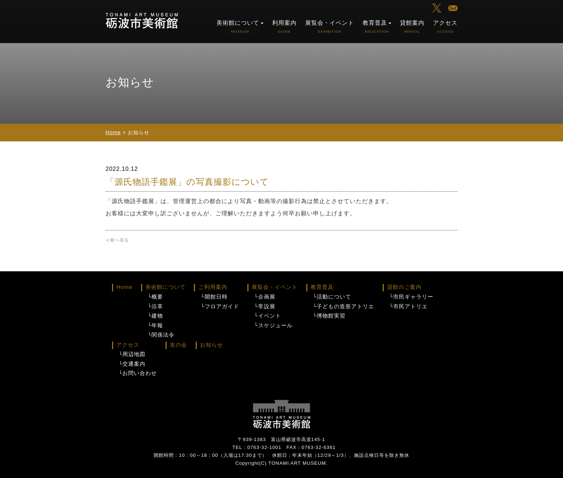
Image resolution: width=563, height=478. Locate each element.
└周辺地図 (131, 354)
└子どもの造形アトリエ (343, 306)
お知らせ (211, 345)
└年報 (155, 325)
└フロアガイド (219, 306)
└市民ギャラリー (411, 297)
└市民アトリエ (408, 306)
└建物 (155, 316)
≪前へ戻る (117, 240)
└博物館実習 (329, 316)
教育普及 (322, 287)
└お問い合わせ (137, 373)
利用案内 (284, 26)
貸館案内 (412, 26)
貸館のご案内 (404, 287)
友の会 (178, 345)
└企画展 (264, 297)
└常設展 (264, 306)
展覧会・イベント (329, 26)
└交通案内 (131, 364)
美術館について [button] (240, 26)
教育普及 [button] (377, 26)
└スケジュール (273, 325)
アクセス (445, 26)
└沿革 (155, 306)
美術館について (165, 287)
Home (113, 132)
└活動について (332, 297)
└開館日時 (213, 297)
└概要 (155, 297)
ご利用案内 (213, 287)
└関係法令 (161, 335)
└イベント (267, 316)
